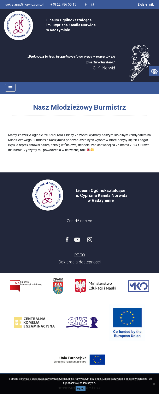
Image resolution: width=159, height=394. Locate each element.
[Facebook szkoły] (85, 4)
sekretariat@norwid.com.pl (24, 4)
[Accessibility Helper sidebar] (154, 71)
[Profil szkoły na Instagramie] (92, 4)
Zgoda (80, 388)
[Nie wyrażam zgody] (154, 384)
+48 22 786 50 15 (63, 4)
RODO (79, 254)
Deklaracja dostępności (79, 261)
